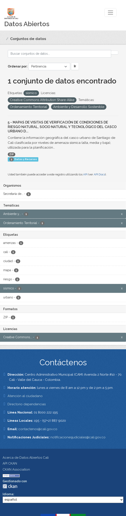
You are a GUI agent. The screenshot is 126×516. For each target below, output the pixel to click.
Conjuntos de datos (28, 39)
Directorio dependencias (27, 404)
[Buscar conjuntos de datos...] (59, 54)
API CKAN (10, 463)
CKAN (10, 486)
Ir (75, 66)
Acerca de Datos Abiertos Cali (26, 458)
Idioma (8, 494)
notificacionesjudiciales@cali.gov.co (78, 437)
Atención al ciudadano (25, 396)
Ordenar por (17, 66)
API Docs (99, 174)
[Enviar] (114, 52)
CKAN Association (16, 469)
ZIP (11, 154)
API (85, 174)
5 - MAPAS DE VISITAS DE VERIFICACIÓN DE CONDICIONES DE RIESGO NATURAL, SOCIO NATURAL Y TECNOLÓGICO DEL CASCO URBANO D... (62, 126)
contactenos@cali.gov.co (37, 429)
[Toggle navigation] (110, 12)
